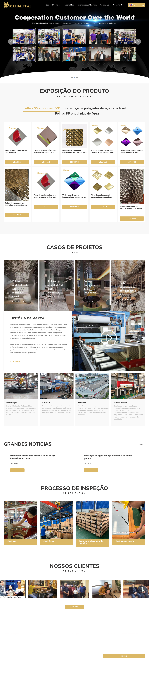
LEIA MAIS (17, 162)
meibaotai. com (58, 674)
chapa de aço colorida (11, 677)
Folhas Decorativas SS (43, 647)
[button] (11, 42)
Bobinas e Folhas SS (43, 644)
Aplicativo (105, 5)
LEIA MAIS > (15, 361)
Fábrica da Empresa (11, 644)
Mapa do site (68, 674)
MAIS (141, 444)
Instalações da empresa (12, 647)
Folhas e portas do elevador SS (46, 650)
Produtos (56, 5)
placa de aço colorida (62, 682)
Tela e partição (41, 640)
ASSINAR (124, 656)
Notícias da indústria (79, 644)
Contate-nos (118, 5)
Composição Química (87, 5)
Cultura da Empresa (11, 640)
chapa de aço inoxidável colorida (81, 682)
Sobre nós (70, 5)
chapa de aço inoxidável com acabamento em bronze (22, 682)
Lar (47, 5)
